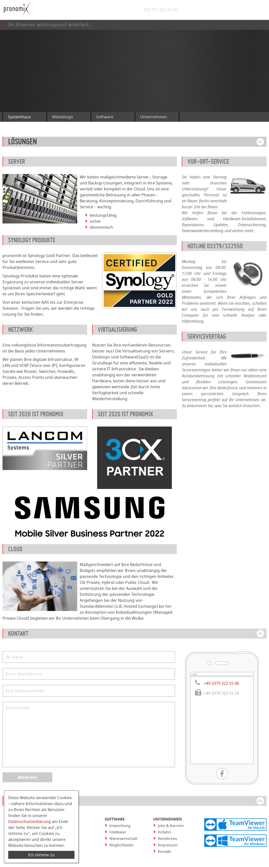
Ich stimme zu (41, 855)
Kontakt (164, 851)
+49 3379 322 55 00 (221, 683)
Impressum (168, 844)
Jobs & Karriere (171, 825)
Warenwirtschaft (123, 838)
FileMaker (117, 831)
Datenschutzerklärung (29, 821)
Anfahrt (164, 831)
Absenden (27, 777)
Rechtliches (167, 838)
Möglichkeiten (121, 844)
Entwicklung (119, 825)
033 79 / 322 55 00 (161, 10)
